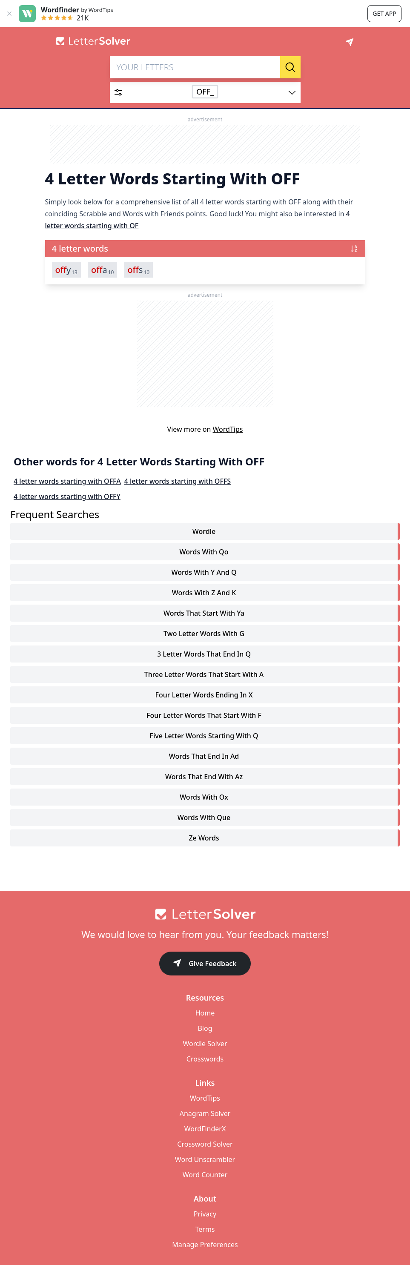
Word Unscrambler (205, 1159)
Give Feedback (205, 964)
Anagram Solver (205, 1113)
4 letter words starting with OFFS (177, 481)
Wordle (203, 531)
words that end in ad (204, 756)
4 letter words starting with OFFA (67, 481)
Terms (205, 1229)
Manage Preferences (205, 1244)
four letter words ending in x (203, 695)
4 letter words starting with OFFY (67, 496)
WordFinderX (205, 1128)
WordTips (228, 429)
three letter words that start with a (204, 674)
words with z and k (204, 592)
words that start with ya (203, 613)
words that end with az (204, 776)
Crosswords (205, 1059)
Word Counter (205, 1174)
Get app (384, 13)
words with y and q (203, 572)
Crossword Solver (204, 1144)
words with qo (204, 551)
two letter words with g (203, 633)
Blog (205, 1028)
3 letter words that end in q (204, 654)
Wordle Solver (205, 1043)
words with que (204, 817)
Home (205, 1013)
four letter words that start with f (203, 715)
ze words (204, 838)
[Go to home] (205, 914)
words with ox (204, 797)
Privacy (205, 1214)
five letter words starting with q (203, 735)
